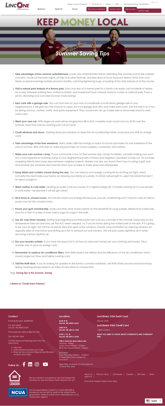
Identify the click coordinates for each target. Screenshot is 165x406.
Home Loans (109, 11)
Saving (50, 272)
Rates (105, 4)
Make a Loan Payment (74, 4)
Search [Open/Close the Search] (152, 4)
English (151, 401)
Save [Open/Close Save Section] (72, 11)
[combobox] (153, 400)
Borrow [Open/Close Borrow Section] (38, 11)
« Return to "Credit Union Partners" (28, 283)
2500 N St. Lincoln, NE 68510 (66, 329)
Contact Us (94, 4)
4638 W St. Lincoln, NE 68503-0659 (69, 322)
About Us (88, 374)
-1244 (76, 330)
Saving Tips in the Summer (30, 272)
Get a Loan (126, 11)
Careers (129, 374)
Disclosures (117, 374)
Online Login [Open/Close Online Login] (147, 11)
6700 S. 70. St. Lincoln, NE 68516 (66, 335)
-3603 (76, 337)
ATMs (114, 4)
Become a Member (87, 11)
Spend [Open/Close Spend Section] (55, 11)
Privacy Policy (103, 374)
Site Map (141, 374)
